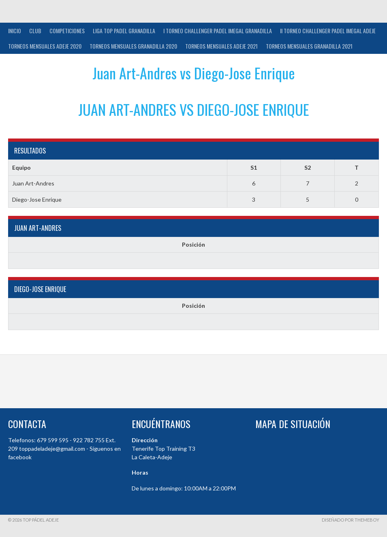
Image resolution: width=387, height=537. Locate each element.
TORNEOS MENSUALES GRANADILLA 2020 (133, 46)
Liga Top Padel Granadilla (124, 30)
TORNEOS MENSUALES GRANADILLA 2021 (309, 46)
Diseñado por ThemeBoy (350, 519)
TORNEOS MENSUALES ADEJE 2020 (44, 46)
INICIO (14, 30)
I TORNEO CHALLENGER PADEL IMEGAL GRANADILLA (217, 30)
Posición (193, 244)
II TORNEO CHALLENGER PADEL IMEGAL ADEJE (328, 30)
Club (35, 30)
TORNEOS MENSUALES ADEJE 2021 (221, 46)
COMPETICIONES (67, 30)
